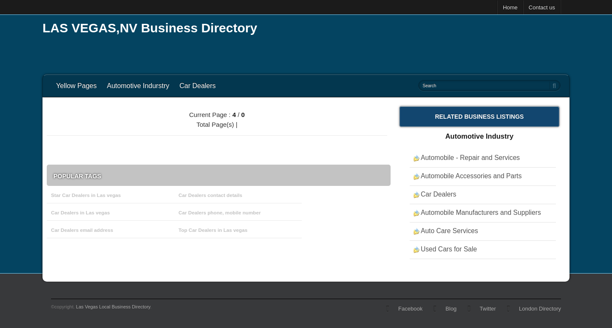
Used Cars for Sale (449, 249)
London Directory (540, 308)
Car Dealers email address (82, 230)
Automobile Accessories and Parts (471, 176)
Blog (450, 308)
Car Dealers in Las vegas (80, 212)
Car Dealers (197, 85)
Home (510, 7)
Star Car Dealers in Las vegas (86, 195)
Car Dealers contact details (210, 195)
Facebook (410, 308)
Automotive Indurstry (138, 85)
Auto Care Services (449, 230)
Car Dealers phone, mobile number (219, 212)
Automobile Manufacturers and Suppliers (481, 212)
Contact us (542, 7)
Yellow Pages (76, 85)
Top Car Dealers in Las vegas (212, 230)
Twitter (488, 308)
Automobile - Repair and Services (470, 157)
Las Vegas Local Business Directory (113, 306)
